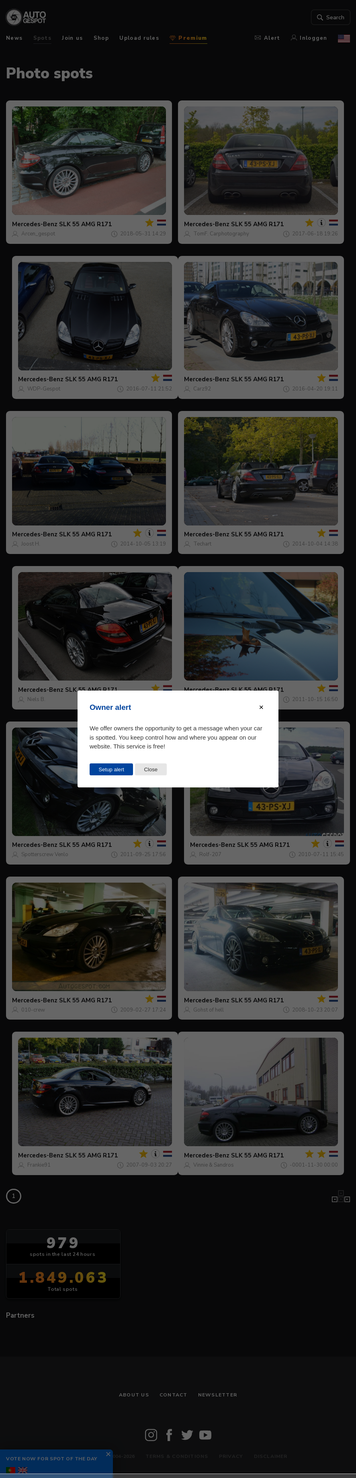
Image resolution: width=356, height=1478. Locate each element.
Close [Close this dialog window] (151, 769)
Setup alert (111, 769)
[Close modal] (261, 707)
